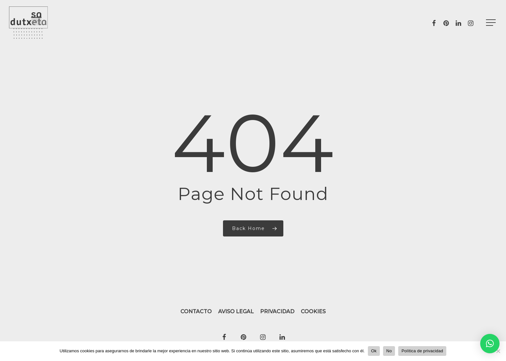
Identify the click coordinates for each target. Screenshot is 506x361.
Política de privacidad (422, 350)
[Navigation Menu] (491, 22)
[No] (498, 351)
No (389, 350)
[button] (490, 343)
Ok (374, 350)
